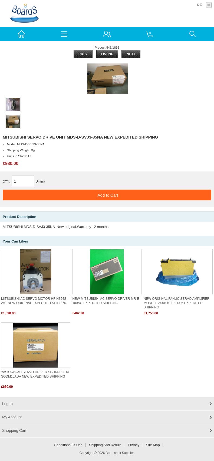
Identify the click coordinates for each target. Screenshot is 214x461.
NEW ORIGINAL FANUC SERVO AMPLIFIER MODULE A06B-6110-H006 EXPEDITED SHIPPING (176, 303)
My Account (12, 417)
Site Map (153, 445)
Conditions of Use (68, 445)
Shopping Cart (14, 430)
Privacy (134, 445)
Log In (7, 404)
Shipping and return (105, 445)
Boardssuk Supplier (120, 453)
